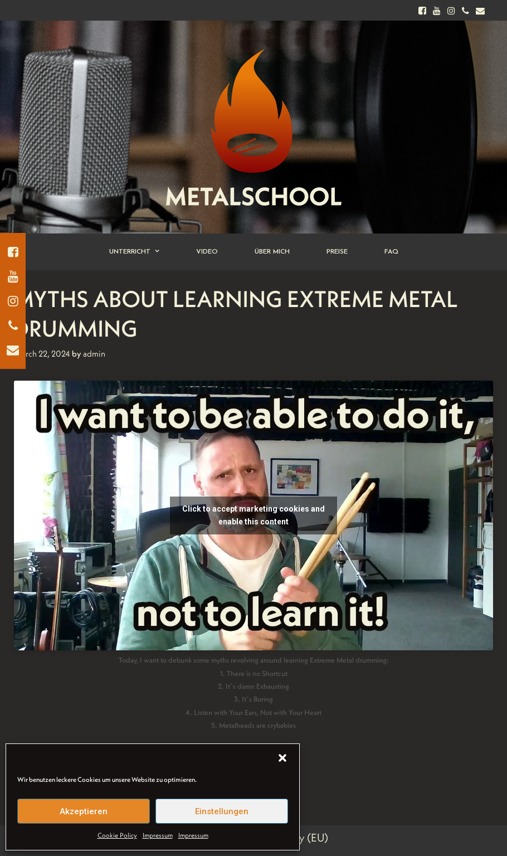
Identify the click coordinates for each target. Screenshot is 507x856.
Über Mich (272, 252)
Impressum (158, 835)
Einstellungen (221, 811)
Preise (337, 252)
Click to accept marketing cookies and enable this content (253, 515)
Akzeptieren (84, 811)
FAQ (391, 252)
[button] (282, 757)
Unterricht (143, 252)
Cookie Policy (117, 835)
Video (207, 252)
